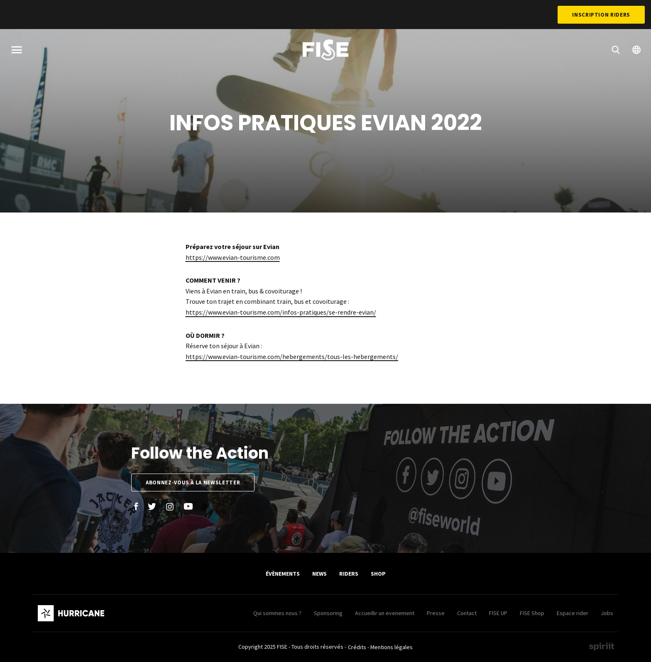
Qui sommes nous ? (277, 613)
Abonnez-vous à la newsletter (193, 482)
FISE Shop (532, 613)
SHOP (378, 573)
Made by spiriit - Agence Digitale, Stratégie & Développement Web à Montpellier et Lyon (601, 646)
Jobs (607, 613)
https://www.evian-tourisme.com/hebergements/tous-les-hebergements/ (292, 356)
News (319, 573)
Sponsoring (328, 613)
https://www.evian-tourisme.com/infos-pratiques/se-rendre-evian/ (281, 312)
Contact (467, 613)
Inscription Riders (601, 14)
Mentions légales (391, 647)
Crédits (357, 647)
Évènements (283, 573)
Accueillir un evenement (384, 613)
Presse (436, 613)
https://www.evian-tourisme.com (233, 257)
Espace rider (572, 613)
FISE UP (498, 613)
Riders (348, 573)
